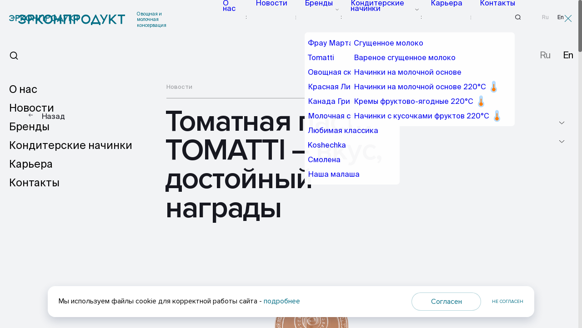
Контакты (484, 17)
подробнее (282, 301)
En (560, 17)
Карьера (441, 17)
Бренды (321, 17)
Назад (53, 116)
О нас (245, 17)
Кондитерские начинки (381, 17)
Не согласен (507, 301)
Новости (282, 17)
